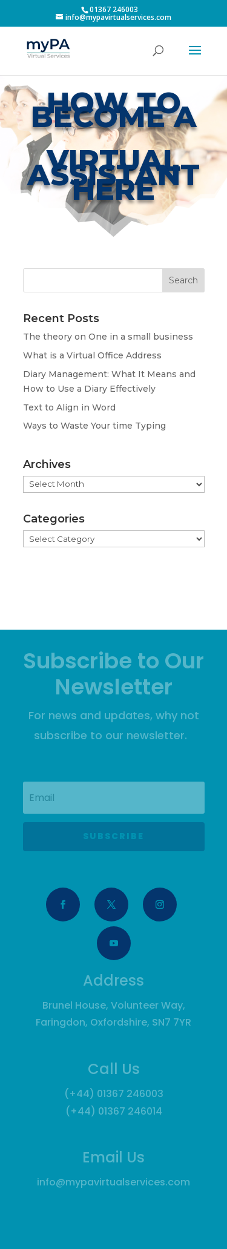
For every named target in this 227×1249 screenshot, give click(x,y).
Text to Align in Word (69, 407)
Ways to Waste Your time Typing (94, 425)
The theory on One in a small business (108, 336)
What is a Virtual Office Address (92, 355)
